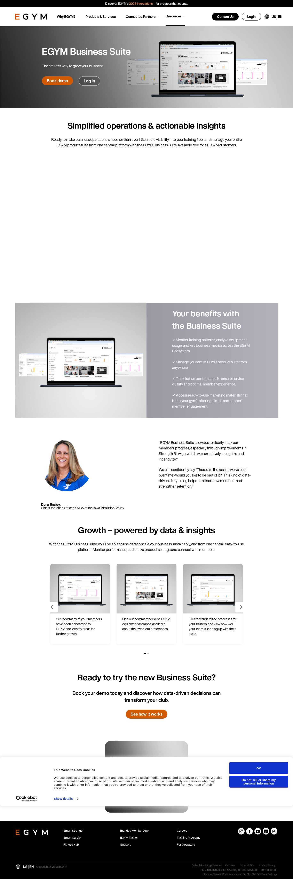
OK (258, 841)
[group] (80, 604)
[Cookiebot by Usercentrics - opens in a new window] (27, 872)
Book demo (57, 81)
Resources (174, 16)
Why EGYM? (66, 16)
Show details (63, 871)
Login (251, 16)
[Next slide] (240, 607)
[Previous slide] (52, 607)
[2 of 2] (148, 653)
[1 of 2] (145, 653)
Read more (127, 799)
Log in (89, 81)
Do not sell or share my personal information (259, 854)
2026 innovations (141, 3)
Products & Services (101, 16)
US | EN (277, 16)
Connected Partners (141, 16)
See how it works (147, 714)
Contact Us (225, 16)
